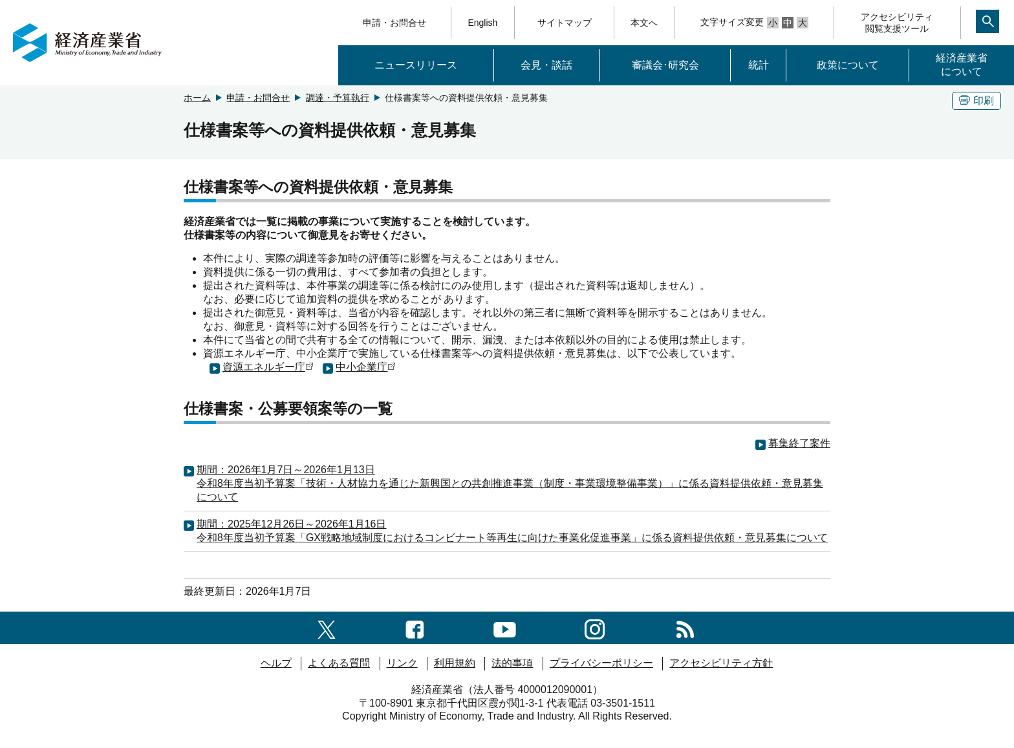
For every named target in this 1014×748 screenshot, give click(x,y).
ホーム (197, 97)
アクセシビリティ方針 (721, 662)
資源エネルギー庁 (268, 366)
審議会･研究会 (665, 64)
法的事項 (512, 662)
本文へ (644, 22)
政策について (848, 64)
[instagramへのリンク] (594, 627)
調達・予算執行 (337, 97)
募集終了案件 (799, 443)
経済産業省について (961, 64)
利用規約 (454, 662)
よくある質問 (339, 662)
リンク (402, 662)
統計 (758, 64)
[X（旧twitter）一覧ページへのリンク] (327, 627)
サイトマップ (564, 22)
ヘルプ (276, 662)
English (482, 22)
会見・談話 (546, 64)
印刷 (976, 100)
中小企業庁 (366, 366)
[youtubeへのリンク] (504, 627)
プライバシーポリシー (601, 662)
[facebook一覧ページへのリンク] (415, 627)
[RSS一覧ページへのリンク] (685, 627)
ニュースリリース (415, 64)
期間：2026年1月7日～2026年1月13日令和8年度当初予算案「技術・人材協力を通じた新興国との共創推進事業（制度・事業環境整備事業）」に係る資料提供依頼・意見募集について (510, 483)
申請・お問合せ (394, 22)
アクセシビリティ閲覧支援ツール (897, 23)
